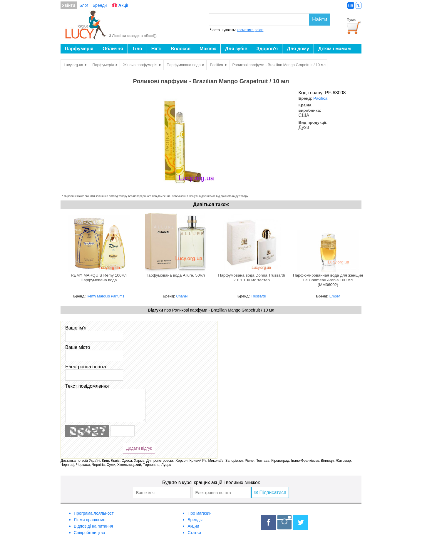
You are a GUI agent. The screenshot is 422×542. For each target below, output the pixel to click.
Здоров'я (267, 48)
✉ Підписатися (270, 492)
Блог (83, 5)
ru (358, 5)
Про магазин (199, 513)
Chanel (181, 296)
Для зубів (236, 48)
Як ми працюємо (90, 519)
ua (351, 5)
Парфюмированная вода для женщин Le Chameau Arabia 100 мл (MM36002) (328, 280)
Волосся (181, 48)
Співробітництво (89, 532)
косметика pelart (250, 30)
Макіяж (208, 48)
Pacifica (320, 98)
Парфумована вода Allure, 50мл (175, 275)
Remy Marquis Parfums (105, 296)
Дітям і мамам (334, 48)
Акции (193, 526)
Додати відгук (139, 448)
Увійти (68, 5)
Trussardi (258, 296)
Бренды (194, 519)
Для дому (298, 48)
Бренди (100, 5)
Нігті (156, 48)
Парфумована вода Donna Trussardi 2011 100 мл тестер (251, 277)
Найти (319, 19)
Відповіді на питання (93, 526)
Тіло (137, 48)
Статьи (194, 532)
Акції (123, 5)
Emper (334, 296)
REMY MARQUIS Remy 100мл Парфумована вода (99, 277)
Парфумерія (79, 48)
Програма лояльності (94, 513)
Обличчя (113, 48)
